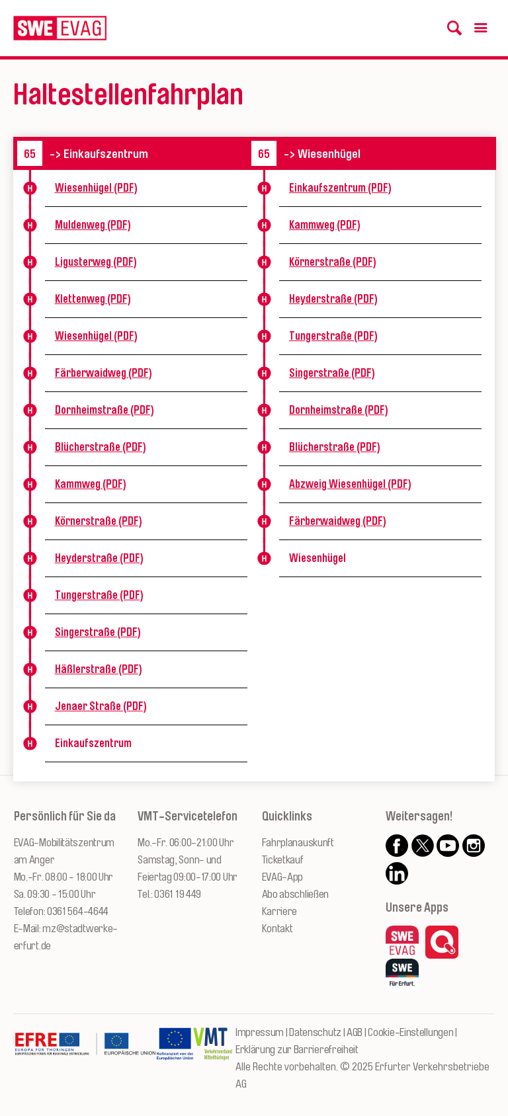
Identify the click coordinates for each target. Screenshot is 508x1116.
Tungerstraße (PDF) (99, 595)
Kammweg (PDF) (90, 484)
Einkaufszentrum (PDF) (340, 187)
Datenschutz (315, 1032)
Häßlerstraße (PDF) (98, 669)
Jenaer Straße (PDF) (101, 706)
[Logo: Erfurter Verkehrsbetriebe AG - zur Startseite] (59, 28)
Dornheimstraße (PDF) (104, 410)
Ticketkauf (283, 860)
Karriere (280, 911)
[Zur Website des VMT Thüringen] (212, 1057)
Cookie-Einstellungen (410, 1032)
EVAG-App (283, 877)
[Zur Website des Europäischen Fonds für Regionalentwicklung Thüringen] (85, 1057)
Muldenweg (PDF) (93, 224)
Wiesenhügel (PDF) (96, 187)
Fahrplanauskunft (298, 842)
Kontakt (277, 928)
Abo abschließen (295, 894)
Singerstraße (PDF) (98, 632)
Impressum (259, 1032)
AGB (354, 1032)
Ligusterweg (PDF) (96, 261)
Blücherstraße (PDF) (100, 447)
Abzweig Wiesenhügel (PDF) (350, 484)
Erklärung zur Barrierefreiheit (297, 1049)
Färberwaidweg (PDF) (103, 372)
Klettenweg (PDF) (93, 298)
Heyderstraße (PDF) (99, 558)
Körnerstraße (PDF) (98, 521)
